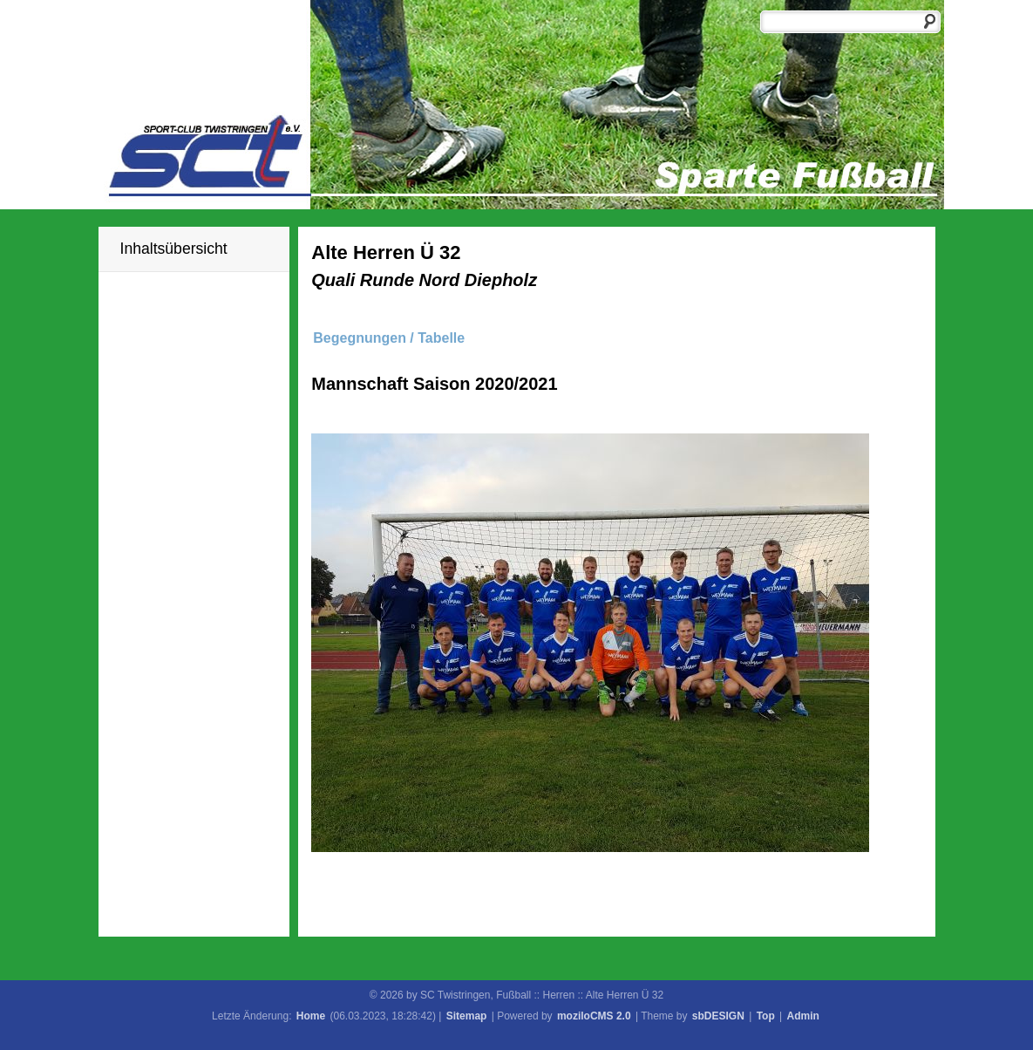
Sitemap (466, 1016)
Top (766, 1016)
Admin (803, 1016)
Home (310, 1016)
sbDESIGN (718, 1016)
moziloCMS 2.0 (594, 1016)
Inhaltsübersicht (174, 248)
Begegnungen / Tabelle (389, 338)
